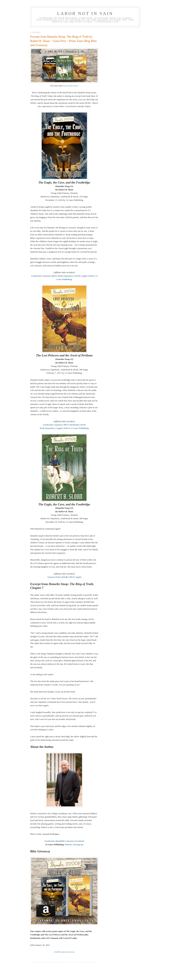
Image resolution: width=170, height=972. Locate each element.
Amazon (46, 276)
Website (68, 844)
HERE (33, 103)
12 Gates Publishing (79, 428)
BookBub (60, 841)
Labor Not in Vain (85, 13)
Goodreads (36, 276)
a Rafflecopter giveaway (64, 952)
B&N (54, 276)
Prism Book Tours (70, 85)
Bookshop (74, 424)
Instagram (78, 844)
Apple (84, 276)
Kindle (65, 577)
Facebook (79, 841)
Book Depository (66, 276)
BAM (77, 276)
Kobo (91, 276)
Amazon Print (53, 577)
